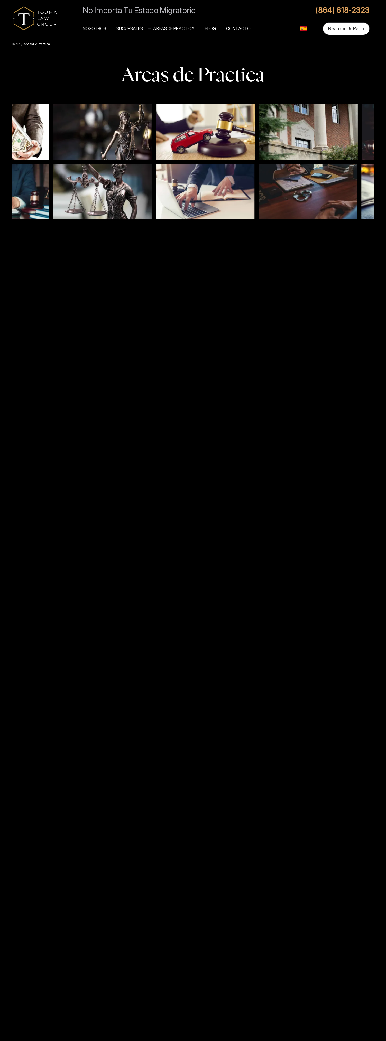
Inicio (16, 44)
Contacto (238, 28)
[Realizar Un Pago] (346, 28)
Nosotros (94, 28)
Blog (210, 28)
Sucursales (129, 28)
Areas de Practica (174, 28)
